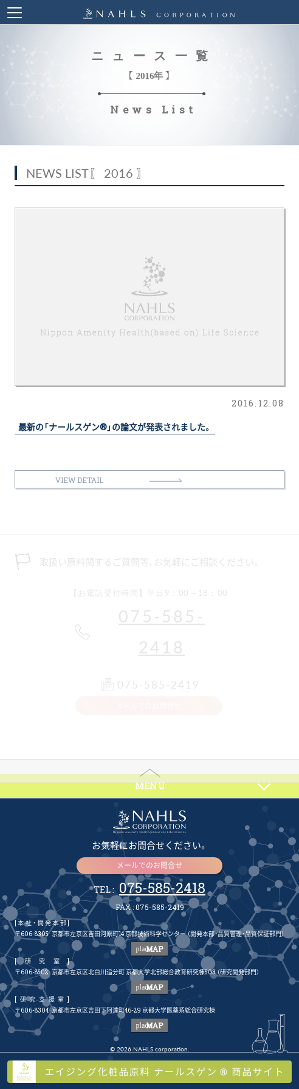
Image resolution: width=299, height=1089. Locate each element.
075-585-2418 (162, 631)
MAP (149, 948)
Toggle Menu (14, 12)
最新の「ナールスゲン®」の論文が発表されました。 (115, 427)
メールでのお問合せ (149, 865)
